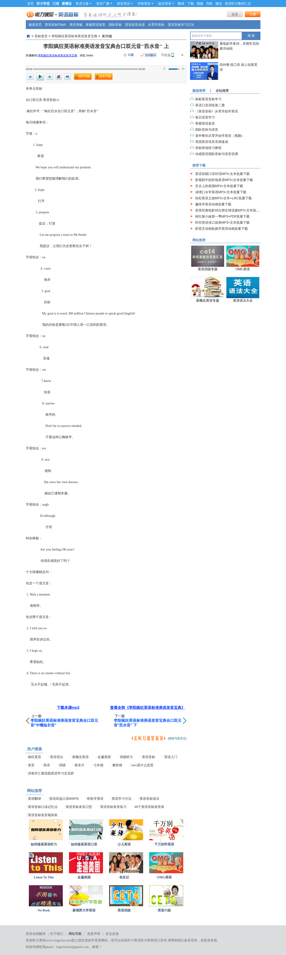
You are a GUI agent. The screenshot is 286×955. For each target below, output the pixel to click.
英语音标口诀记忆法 (42, 807)
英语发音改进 (135, 24)
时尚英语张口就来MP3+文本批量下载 (222, 222)
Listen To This (44, 877)
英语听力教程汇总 (238, 3)
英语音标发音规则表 (42, 815)
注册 (252, 14)
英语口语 (157, 940)
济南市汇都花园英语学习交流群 (51, 773)
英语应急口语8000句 (64, 798)
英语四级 (124, 910)
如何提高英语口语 (84, 844)
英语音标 (148, 757)
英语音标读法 (149, 798)
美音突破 (76, 24)
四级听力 (126, 757)
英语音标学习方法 (181, 24)
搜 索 (251, 35)
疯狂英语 (34, 757)
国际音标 (115, 24)
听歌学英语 (95, 798)
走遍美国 (104, 757)
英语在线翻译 (36, 934)
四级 (62, 765)
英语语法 (56, 757)
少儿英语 (124, 844)
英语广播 (104, 3)
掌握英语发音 (95, 24)
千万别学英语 (164, 844)
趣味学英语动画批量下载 (213, 204)
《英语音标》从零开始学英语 (216, 111)
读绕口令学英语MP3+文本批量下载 (221, 192)
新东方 (79, 765)
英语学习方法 (121, 798)
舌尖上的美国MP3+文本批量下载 (219, 186)
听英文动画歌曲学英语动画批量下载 (221, 228)
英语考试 (125, 3)
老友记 (124, 877)
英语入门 (170, 757)
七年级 (98, 765)
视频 (200, 3)
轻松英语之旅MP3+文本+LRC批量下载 (223, 198)
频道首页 (35, 24)
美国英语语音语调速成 (211, 142)
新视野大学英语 (83, 910)
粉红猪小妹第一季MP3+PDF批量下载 (222, 216)
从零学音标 (156, 24)
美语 (46, 765)
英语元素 (84, 3)
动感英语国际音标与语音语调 (216, 154)
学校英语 (145, 3)
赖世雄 (117, 765)
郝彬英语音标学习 (208, 99)
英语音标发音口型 (79, 807)
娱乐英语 (166, 3)
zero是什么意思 (142, 765)
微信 (218, 3)
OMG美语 (164, 877)
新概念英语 (80, 757)
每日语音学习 (205, 117)
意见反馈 (112, 934)
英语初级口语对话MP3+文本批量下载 (222, 174)
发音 (31, 765)
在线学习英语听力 (134, 940)
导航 (209, 3)
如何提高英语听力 (44, 844)
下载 (190, 3)
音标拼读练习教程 (208, 148)
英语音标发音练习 (113, 807)
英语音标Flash (55, 24)
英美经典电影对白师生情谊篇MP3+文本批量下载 (230, 210)
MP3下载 (84, 76)
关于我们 (56, 934)
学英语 (96, 940)
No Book (44, 910)
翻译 (181, 3)
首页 (30, 3)
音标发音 (41, 36)
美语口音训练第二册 (210, 105)
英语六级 (164, 910)
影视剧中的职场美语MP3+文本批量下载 (224, 180)
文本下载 (105, 76)
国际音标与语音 (206, 129)
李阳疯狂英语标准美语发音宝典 (74, 36)
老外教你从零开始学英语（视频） (219, 135)
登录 (235, 14)
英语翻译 (34, 798)
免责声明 (93, 934)
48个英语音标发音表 (149, 807)
